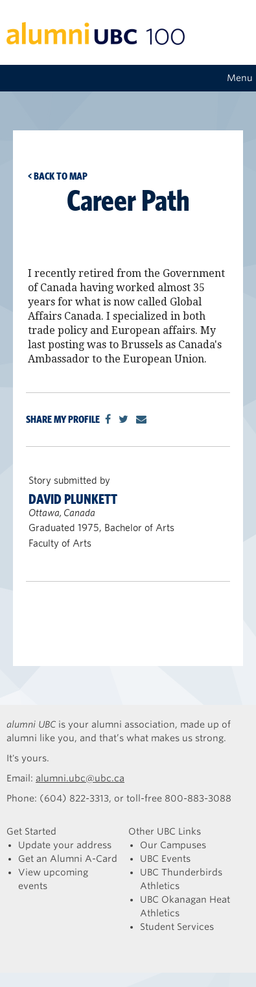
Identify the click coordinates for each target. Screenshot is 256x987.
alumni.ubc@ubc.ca (80, 778)
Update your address (64, 845)
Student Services (177, 927)
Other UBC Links (164, 831)
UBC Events (165, 858)
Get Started (31, 831)
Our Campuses (173, 845)
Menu (240, 78)
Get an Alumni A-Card (67, 858)
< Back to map (57, 176)
